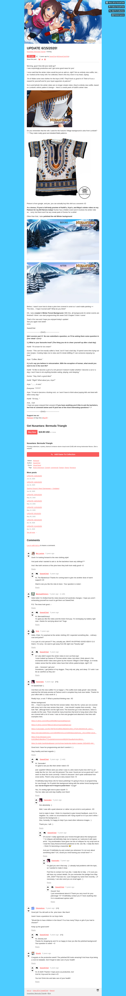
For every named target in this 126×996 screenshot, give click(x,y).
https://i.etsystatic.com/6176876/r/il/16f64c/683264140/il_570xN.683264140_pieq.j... (62, 729)
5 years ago (49, 553)
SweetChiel (53, 56)
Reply (33, 569)
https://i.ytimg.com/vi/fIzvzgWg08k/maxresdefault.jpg (50, 721)
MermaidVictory (42, 594)
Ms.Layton (40, 553)
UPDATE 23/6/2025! (34, 476)
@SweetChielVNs (63, 56)
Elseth (38, 953)
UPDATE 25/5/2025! (34, 495)
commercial (54, 467)
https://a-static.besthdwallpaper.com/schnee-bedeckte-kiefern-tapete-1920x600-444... (63, 743)
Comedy (47, 467)
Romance (73, 467)
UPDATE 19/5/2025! (34, 501)
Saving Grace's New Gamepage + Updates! (43, 488)
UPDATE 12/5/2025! (34, 507)
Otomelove (40, 908)
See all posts (31, 532)
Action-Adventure (38, 467)
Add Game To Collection (63, 454)
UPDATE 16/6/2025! (34, 482)
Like (31, 56)
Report (52, 990)
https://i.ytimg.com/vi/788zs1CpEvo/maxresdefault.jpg (51, 725)
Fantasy (61, 467)
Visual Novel (37, 465)
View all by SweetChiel (40, 990)
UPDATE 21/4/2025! (34, 526)
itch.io (29, 990)
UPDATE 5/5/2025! (34, 514)
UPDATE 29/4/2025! (34, 520)
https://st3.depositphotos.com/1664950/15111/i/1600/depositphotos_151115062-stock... (63, 733)
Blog (49, 993)
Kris (37, 631)
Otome (67, 467)
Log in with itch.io (33, 545)
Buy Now (32, 432)
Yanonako (40, 682)
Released (36, 460)
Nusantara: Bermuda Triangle (36, 51)
